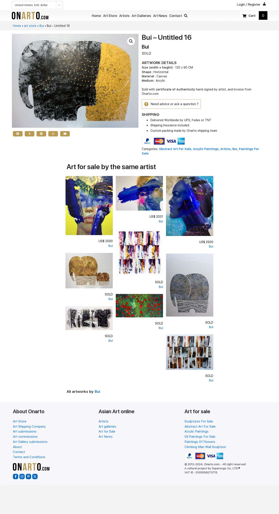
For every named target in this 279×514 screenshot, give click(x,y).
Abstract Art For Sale (175, 149)
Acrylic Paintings (206, 149)
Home (17, 26)
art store (30, 26)
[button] (186, 15)
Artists (225, 149)
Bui (42, 26)
